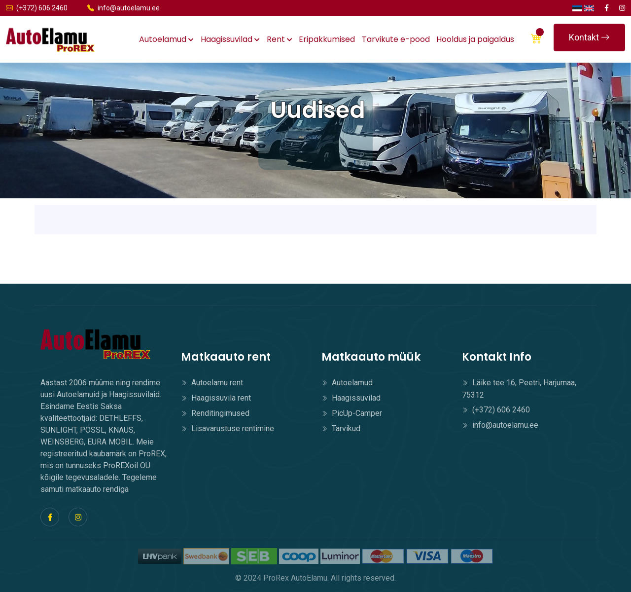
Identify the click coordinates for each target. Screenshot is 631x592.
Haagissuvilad (230, 39)
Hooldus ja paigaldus (475, 39)
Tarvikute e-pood (396, 39)
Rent (279, 39)
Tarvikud (340, 428)
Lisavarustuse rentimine (227, 428)
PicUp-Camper (351, 413)
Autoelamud (166, 39)
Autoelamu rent (212, 382)
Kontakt (589, 37)
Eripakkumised (327, 39)
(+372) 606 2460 (37, 8)
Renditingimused (215, 413)
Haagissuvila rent (216, 398)
